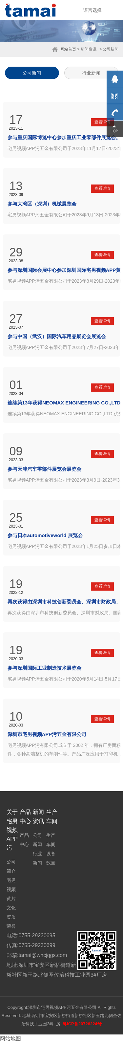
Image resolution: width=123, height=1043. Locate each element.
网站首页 (68, 49)
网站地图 (10, 1038)
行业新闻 (91, 73)
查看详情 (102, 122)
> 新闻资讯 (86, 49)
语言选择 (92, 10)
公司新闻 (32, 73)
